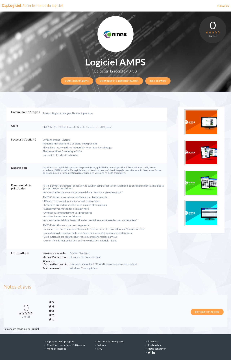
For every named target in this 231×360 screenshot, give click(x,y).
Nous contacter (157, 348)
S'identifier (223, 5)
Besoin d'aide (158, 81)
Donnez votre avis (207, 312)
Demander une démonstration (119, 81)
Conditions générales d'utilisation (66, 345)
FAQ (100, 348)
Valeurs (101, 345)
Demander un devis (77, 81)
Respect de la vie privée (110, 341)
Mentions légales (56, 348)
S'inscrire (153, 341)
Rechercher (154, 345)
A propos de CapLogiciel (60, 341)
